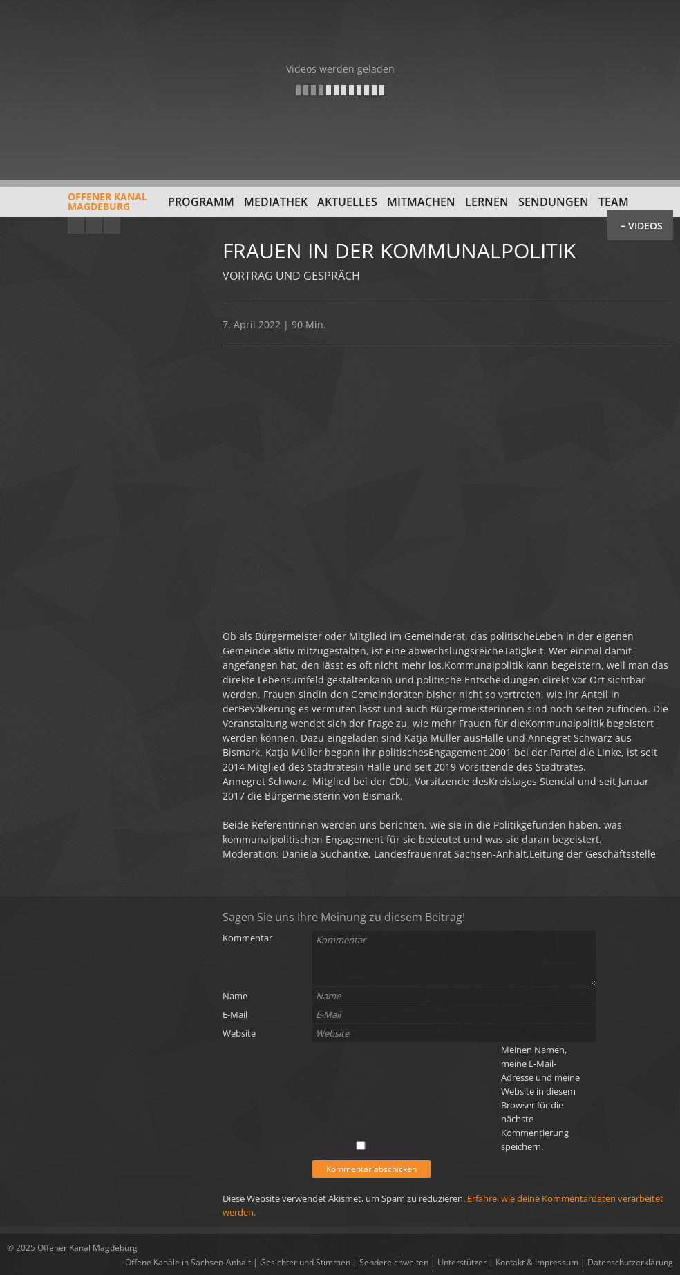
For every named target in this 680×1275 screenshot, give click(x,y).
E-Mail (235, 1014)
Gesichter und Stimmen (305, 1262)
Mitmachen (421, 201)
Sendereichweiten (393, 1262)
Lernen (487, 201)
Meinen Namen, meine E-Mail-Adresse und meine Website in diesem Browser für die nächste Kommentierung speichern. (540, 1098)
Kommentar (247, 938)
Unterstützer (462, 1262)
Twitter (112, 225)
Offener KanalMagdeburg (77, 207)
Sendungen (553, 201)
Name (235, 996)
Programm (201, 201)
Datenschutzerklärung (630, 1262)
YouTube (76, 225)
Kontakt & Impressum (536, 1262)
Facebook (94, 225)
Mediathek (276, 201)
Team (613, 201)
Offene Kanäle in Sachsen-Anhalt (188, 1262)
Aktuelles (347, 201)
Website (239, 1033)
